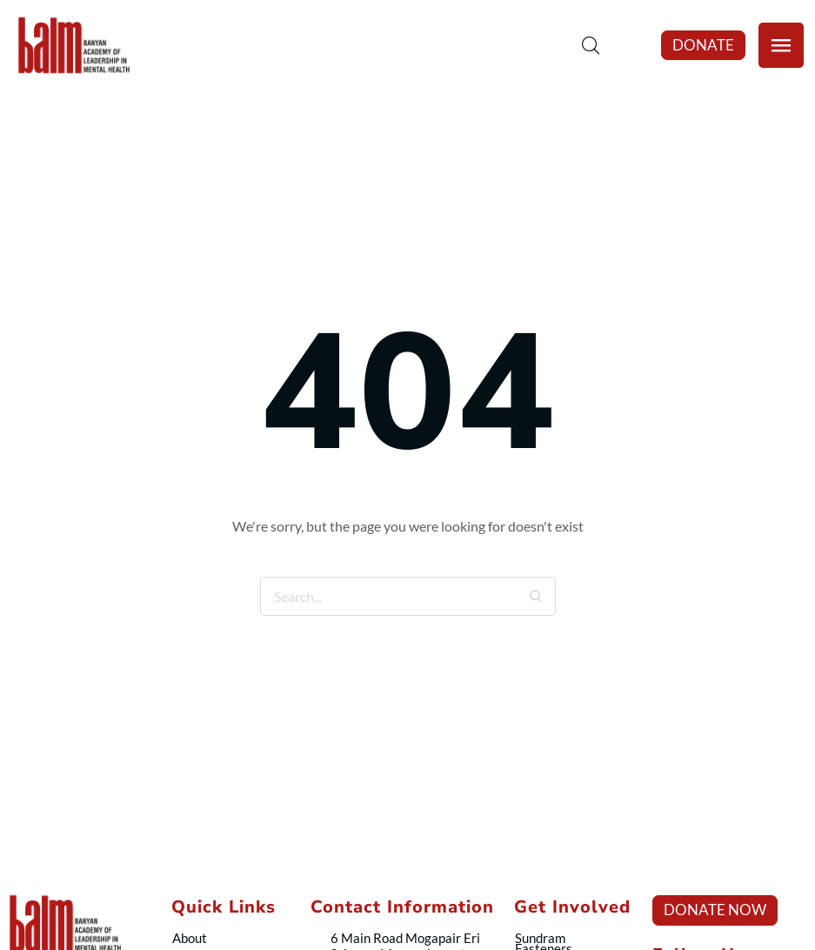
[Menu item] (225, 937)
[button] (703, 45)
